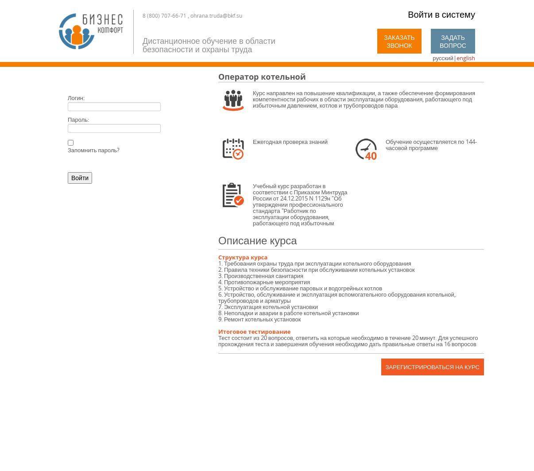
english (466, 58)
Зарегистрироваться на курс (433, 367)
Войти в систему (441, 14)
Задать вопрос (453, 41)
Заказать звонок (399, 41)
